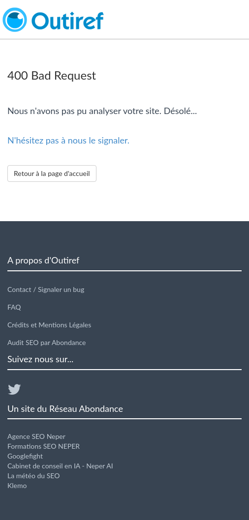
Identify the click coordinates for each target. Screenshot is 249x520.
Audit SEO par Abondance (46, 342)
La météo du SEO (33, 475)
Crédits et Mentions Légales (49, 324)
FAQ (14, 307)
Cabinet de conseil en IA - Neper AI (60, 466)
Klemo (17, 485)
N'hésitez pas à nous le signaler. (68, 140)
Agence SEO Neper (36, 436)
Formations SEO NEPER (43, 446)
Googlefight (25, 456)
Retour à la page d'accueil (52, 173)
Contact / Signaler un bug (45, 289)
